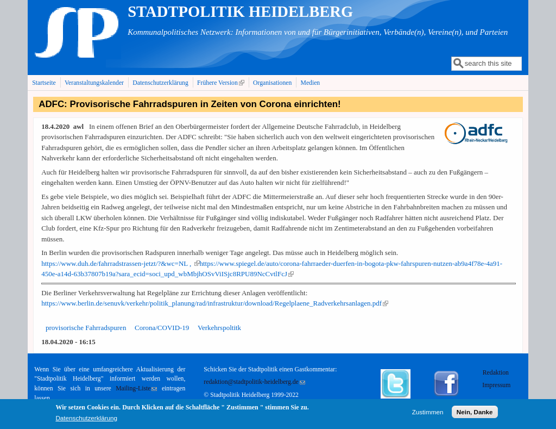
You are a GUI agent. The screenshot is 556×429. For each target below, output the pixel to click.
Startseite (44, 82)
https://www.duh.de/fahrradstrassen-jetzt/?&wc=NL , (120, 263)
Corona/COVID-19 (162, 328)
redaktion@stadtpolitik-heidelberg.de (254, 382)
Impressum (496, 385)
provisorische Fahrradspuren (86, 328)
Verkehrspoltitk (219, 328)
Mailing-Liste (136, 388)
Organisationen (272, 82)
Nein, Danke (475, 414)
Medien (310, 82)
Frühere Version (222, 82)
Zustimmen (428, 414)
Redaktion (496, 372)
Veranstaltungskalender (94, 82)
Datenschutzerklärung (160, 82)
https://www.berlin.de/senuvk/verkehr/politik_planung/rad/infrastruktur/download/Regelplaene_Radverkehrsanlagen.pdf (214, 303)
